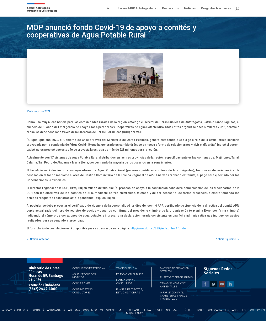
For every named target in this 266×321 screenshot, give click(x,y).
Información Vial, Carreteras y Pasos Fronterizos (173, 295)
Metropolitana (129, 310)
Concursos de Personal (89, 268)
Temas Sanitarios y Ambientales (173, 285)
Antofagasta (56, 310)
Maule (177, 310)
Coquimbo (90, 310)
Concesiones (81, 283)
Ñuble (189, 310)
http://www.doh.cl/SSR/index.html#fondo (158, 228)
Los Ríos (248, 310)
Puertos (165, 277)
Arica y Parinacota (15, 310)
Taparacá (37, 310)
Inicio (108, 8)
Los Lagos (232, 310)
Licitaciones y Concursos (125, 282)
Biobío (200, 310)
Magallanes (134, 313)
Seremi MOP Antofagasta (135, 8)
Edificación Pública (129, 274)
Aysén (261, 310)
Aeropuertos (184, 277)
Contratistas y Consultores (82, 291)
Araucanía (214, 310)
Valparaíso (108, 310)
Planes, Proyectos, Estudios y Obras (129, 291)
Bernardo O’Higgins (156, 310)
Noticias (190, 8)
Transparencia (126, 268)
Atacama (74, 310)
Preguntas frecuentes (216, 8)
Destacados (170, 8)
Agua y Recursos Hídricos (84, 276)
